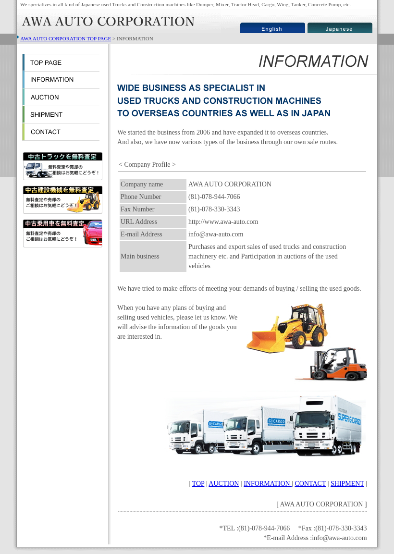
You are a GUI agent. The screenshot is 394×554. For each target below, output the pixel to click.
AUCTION (224, 483)
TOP (198, 483)
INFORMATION (268, 483)
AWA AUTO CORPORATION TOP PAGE (65, 38)
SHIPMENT (347, 483)
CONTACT (310, 483)
